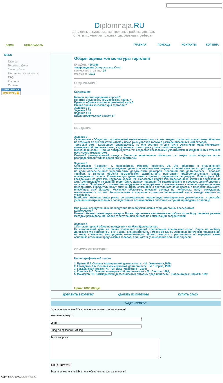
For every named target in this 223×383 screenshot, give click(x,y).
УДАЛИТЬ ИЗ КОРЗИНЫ (133, 294)
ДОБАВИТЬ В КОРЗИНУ (78, 294)
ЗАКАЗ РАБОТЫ (34, 45)
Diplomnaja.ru (28, 380)
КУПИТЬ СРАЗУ (188, 294)
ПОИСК (10, 45)
